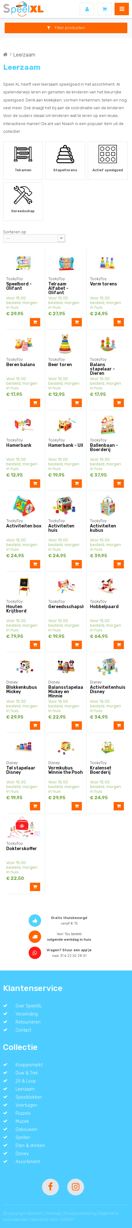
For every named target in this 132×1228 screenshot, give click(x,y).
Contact (23, 1030)
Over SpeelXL (29, 1005)
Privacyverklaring (80, 1213)
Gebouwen (26, 1129)
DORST (67, 1219)
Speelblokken (29, 1097)
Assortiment (28, 1161)
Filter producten (66, 27)
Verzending (27, 1013)
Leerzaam (25, 1089)
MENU (122, 9)
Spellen (23, 1137)
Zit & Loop (26, 1080)
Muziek (22, 1121)
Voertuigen (26, 1105)
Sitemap (53, 1213)
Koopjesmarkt (29, 1064)
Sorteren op (14, 232)
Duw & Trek (27, 1072)
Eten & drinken (30, 1145)
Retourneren (28, 1022)
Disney (22, 1153)
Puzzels (23, 1113)
